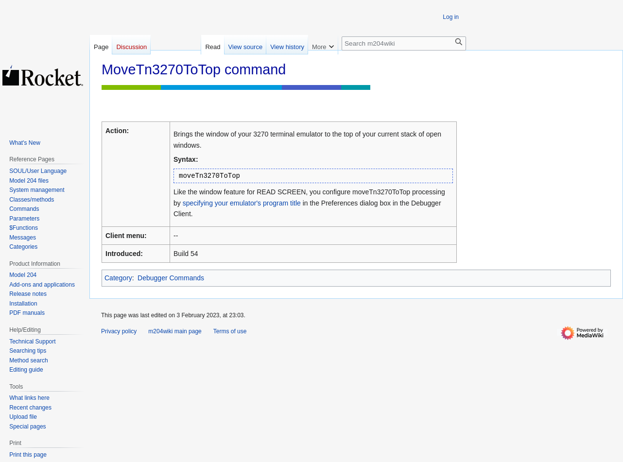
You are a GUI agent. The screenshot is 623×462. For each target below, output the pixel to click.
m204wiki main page (174, 331)
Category (118, 278)
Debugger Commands (171, 278)
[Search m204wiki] (404, 43)
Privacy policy (119, 331)
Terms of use (230, 331)
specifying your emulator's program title (242, 203)
